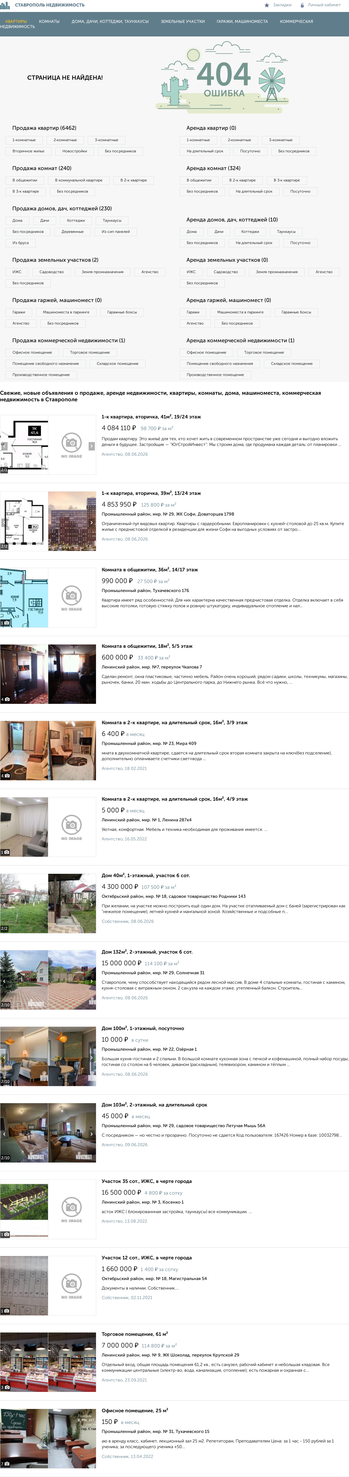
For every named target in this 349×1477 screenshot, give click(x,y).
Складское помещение (118, 364)
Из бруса (21, 243)
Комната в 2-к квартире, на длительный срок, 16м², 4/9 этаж (175, 799)
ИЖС (17, 272)
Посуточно (250, 151)
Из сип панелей (116, 232)
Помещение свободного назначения (46, 364)
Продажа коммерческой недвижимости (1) (68, 341)
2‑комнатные (65, 140)
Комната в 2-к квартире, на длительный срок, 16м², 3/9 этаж (175, 722)
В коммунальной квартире (79, 180)
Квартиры (16, 22)
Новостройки (74, 151)
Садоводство (52, 272)
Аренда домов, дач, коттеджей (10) (232, 220)
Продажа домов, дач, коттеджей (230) (62, 209)
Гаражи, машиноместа (242, 22)
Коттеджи (76, 221)
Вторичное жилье (28, 151)
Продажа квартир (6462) (44, 128)
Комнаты (49, 22)
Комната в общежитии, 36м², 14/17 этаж (150, 570)
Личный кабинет (321, 5)
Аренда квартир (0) (211, 128)
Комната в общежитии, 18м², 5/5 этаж (147, 646)
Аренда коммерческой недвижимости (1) (240, 341)
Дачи (44, 221)
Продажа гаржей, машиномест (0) (57, 300)
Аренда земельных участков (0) (227, 260)
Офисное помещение (32, 352)
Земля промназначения (103, 272)
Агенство (150, 272)
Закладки (277, 5)
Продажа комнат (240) (41, 168)
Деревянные (73, 232)
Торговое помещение (90, 352)
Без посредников (120, 151)
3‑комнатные (106, 140)
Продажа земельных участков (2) (55, 260)
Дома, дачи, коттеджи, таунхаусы (110, 22)
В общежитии (25, 180)
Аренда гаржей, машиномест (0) (228, 300)
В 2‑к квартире (134, 180)
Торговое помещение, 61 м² (135, 1334)
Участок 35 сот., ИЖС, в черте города (147, 1181)
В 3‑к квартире (26, 191)
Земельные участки (183, 22)
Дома (17, 221)
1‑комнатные (24, 140)
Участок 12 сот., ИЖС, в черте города (147, 1258)
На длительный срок (205, 151)
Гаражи (19, 312)
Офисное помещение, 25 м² (135, 1410)
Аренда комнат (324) (213, 168)
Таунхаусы (112, 221)
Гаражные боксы (122, 312)
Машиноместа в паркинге (66, 312)
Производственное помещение (41, 375)
